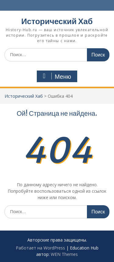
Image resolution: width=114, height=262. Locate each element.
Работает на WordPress (40, 248)
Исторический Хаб (57, 21)
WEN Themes (64, 254)
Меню (56, 76)
